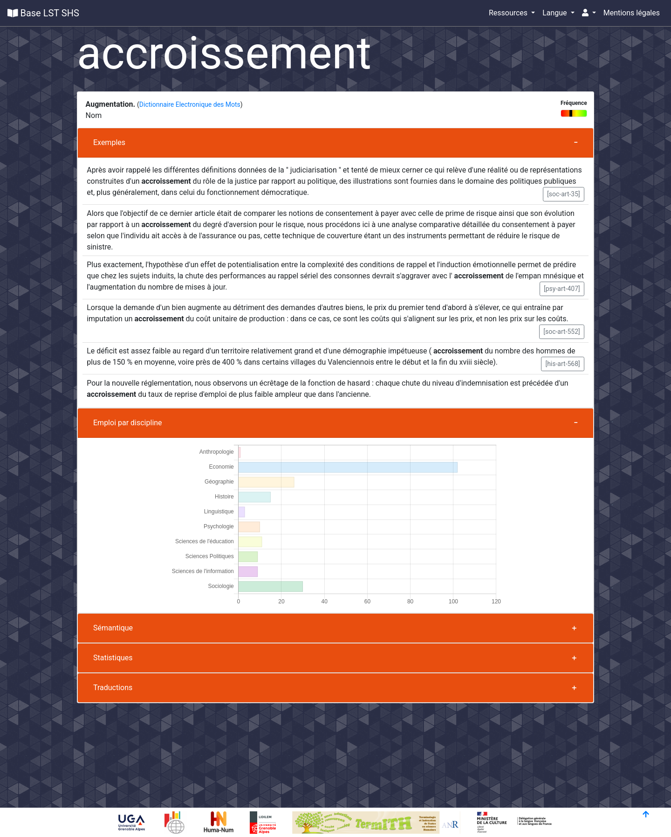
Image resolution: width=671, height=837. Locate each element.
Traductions (112, 687)
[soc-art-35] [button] (563, 194)
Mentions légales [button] (631, 12)
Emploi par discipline (127, 422)
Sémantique (113, 627)
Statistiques (113, 657)
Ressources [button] (509, 12)
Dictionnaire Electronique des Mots (189, 104)
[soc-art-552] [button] (561, 331)
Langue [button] (555, 12)
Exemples (109, 142)
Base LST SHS (43, 13)
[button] (589, 13)
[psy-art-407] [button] (562, 288)
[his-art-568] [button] (562, 363)
